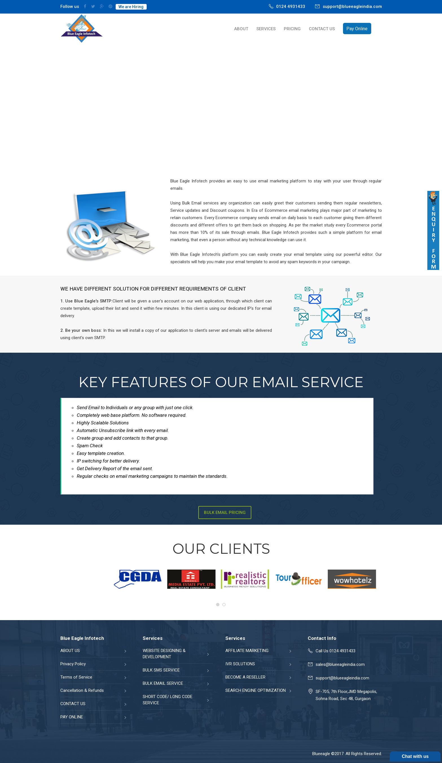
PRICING (292, 28)
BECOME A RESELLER (245, 677)
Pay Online (357, 28)
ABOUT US (70, 650)
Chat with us (415, 756)
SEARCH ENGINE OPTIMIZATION (255, 690)
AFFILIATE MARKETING (247, 650)
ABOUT (241, 28)
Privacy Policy (73, 663)
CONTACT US (322, 28)
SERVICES (266, 28)
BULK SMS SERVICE (161, 670)
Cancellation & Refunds (82, 690)
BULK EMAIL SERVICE (163, 683)
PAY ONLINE (71, 717)
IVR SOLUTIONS (240, 663)
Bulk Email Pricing (225, 512)
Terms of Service (76, 677)
